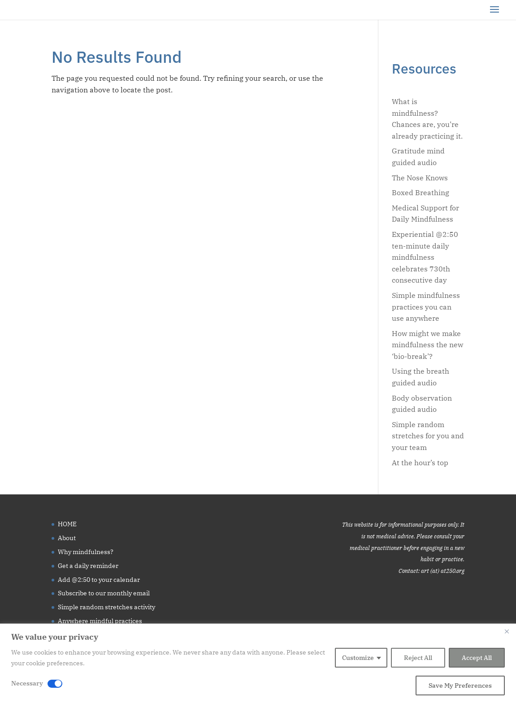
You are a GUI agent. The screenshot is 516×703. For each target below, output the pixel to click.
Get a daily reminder (88, 566)
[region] (258, 663)
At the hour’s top (420, 462)
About (67, 538)
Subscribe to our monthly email (104, 593)
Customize (358, 658)
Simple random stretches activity (106, 607)
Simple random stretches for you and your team (428, 436)
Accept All (477, 658)
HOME (67, 524)
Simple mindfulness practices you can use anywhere (426, 307)
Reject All (418, 658)
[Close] (506, 631)
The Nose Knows (420, 177)
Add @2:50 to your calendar (99, 580)
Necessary (27, 683)
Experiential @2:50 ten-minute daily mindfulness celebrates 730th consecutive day (425, 257)
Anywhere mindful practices (100, 621)
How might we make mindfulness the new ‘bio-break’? (427, 345)
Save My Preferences (460, 685)
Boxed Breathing (420, 192)
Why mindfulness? (85, 552)
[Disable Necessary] (55, 684)
